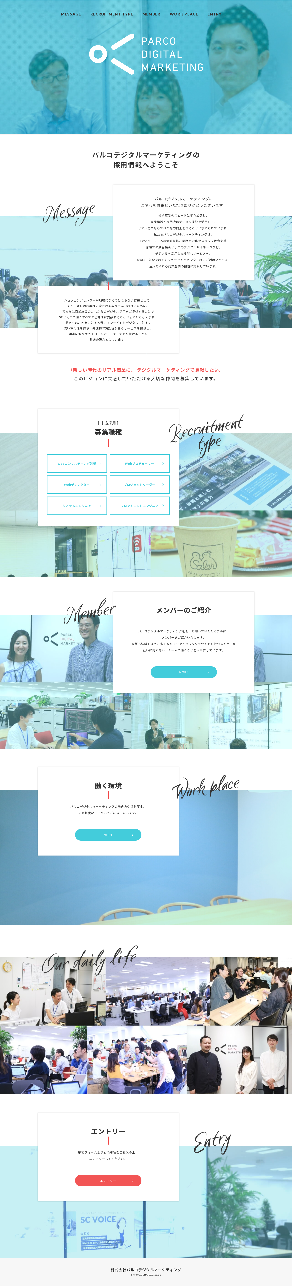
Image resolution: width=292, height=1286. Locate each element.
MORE (183, 672)
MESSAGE (85, 5)
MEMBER (165, 5)
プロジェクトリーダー (140, 484)
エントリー (108, 1180)
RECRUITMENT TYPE (125, 5)
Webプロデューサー (139, 463)
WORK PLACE (197, 5)
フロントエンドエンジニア (140, 505)
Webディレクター (77, 484)
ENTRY (227, 5)
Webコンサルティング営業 (77, 463)
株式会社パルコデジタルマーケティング (146, 1269)
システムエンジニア (77, 505)
